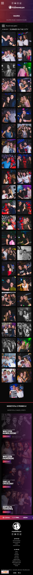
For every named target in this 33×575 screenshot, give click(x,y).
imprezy (16, 553)
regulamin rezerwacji (16, 560)
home (16, 551)
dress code (16, 557)
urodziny (16, 543)
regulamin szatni (16, 564)
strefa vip (16, 556)
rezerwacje (16, 554)
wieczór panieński (16, 542)
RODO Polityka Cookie (16, 562)
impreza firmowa (16, 545)
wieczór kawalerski (16, 540)
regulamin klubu (16, 559)
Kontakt (16, 565)
